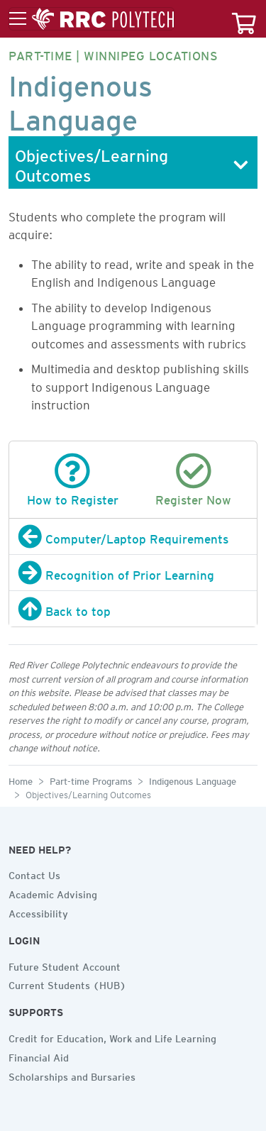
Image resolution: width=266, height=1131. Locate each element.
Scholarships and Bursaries (72, 1074)
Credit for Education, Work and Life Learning (112, 1036)
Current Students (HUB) (67, 983)
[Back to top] (133, 609)
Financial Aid (39, 1055)
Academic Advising (53, 892)
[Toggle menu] (91, 19)
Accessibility (38, 911)
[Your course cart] (244, 19)
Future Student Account (65, 965)
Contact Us (34, 873)
